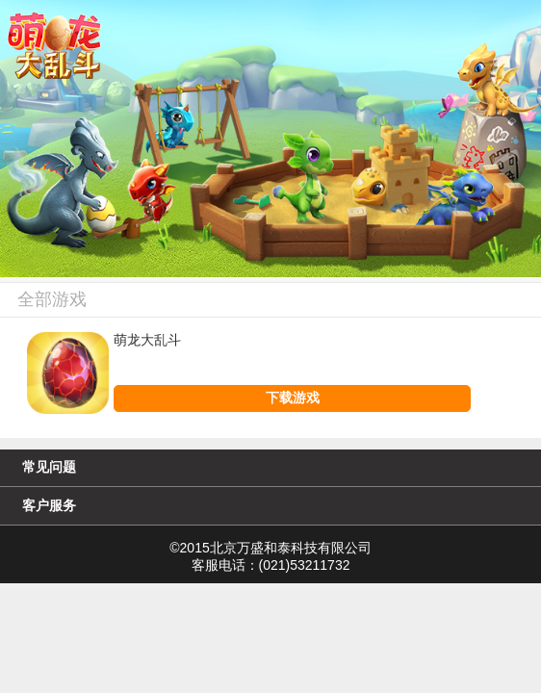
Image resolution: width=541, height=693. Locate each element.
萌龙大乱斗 (147, 339)
